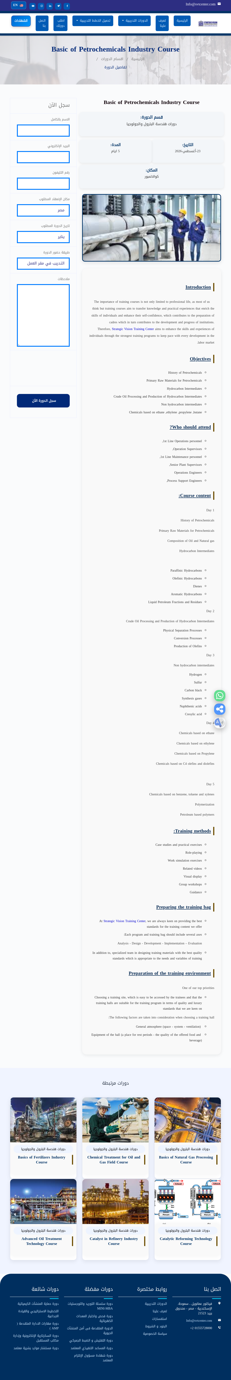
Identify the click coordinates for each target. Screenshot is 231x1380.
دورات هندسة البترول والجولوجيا (152, 124)
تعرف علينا (162, 23)
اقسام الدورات (112, 58)
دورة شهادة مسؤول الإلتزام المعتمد (93, 1332)
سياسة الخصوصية (155, 1308)
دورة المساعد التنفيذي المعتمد (92, 1322)
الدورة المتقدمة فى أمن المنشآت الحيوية (90, 1305)
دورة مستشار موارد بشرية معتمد (36, 1322)
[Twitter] (56, 6)
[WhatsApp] (219, 695)
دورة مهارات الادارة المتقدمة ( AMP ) (38, 1300)
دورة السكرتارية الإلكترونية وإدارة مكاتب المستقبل (36, 1312)
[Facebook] (65, 6)
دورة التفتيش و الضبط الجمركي (91, 1315)
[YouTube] (31, 6)
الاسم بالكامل (60, 119)
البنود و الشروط (156, 1301)
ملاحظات (64, 285)
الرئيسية (182, 21)
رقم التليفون (61, 174)
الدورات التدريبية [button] (136, 21)
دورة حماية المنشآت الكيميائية (38, 1278)
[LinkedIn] (48, 6)
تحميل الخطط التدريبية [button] (94, 21)
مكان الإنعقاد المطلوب (54, 202)
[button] (219, 709)
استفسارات (159, 1293)
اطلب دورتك (60, 23)
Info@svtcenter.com (201, 4)
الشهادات (21, 21)
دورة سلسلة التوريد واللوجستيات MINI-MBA (90, 1281)
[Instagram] (39, 6)
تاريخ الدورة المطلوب (55, 230)
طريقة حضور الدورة (56, 258)
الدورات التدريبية (156, 1278)
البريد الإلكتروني (59, 147)
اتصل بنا (42, 23)
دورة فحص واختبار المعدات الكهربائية (94, 1293)
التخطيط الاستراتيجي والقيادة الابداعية (38, 1288)
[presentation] (43, 380)
